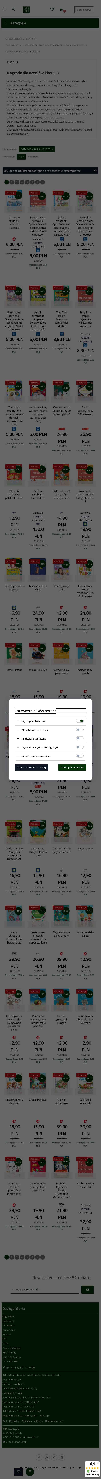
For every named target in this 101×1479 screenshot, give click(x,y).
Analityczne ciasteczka (34, 738)
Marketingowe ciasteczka (35, 730)
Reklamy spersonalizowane (36, 756)
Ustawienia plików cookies (35, 710)
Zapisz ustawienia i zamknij (31, 767)
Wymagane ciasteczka (33, 721)
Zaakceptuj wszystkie (72, 767)
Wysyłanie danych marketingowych (40, 747)
